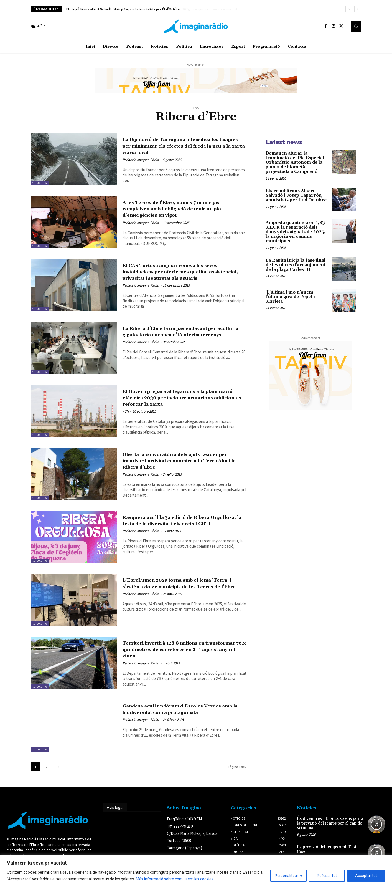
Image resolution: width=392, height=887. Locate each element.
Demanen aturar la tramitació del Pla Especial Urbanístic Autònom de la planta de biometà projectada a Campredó (295, 162)
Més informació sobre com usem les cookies (174, 879)
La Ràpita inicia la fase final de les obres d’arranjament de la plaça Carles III (295, 265)
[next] (357, 9)
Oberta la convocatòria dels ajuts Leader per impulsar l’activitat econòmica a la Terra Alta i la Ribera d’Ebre (184, 469)
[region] (196, 871)
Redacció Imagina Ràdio (141, 159)
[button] (356, 26)
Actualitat (40, 183)
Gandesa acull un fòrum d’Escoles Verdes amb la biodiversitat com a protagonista (174, 721)
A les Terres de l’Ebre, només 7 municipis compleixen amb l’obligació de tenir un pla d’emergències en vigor (184, 209)
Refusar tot (327, 875)
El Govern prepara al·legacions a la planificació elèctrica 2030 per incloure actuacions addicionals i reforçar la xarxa (183, 405)
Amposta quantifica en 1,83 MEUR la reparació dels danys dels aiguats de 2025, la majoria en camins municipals (295, 232)
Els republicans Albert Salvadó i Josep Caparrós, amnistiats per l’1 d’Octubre (123, 9)
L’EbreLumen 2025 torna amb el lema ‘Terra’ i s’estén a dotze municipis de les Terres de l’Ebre (182, 595)
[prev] (348, 9)
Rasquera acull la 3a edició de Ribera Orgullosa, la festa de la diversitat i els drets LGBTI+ (180, 532)
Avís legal (115, 816)
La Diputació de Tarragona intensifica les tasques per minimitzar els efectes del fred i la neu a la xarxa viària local (180, 146)
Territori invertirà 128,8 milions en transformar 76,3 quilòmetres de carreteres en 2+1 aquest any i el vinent (181, 658)
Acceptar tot (366, 875)
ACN (126, 422)
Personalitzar (286, 875)
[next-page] (58, 775)
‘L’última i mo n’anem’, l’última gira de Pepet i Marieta (291, 297)
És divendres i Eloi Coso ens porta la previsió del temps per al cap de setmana (330, 832)
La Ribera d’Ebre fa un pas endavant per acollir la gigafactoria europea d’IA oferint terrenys (183, 339)
